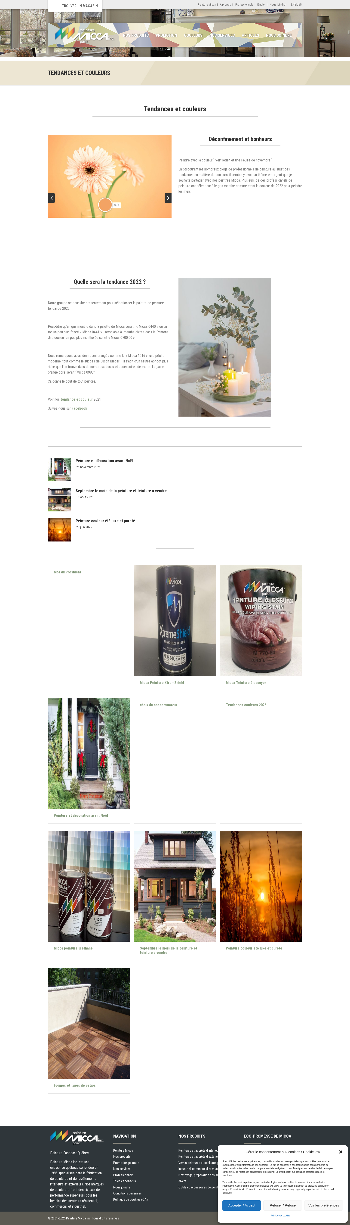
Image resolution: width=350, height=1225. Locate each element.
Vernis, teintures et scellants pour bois (204, 1163)
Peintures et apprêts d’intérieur (198, 1150)
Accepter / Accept (241, 1205)
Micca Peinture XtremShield (162, 683)
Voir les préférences (323, 1205)
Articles (250, 35)
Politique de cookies (280, 1215)
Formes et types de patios (75, 1085)
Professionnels (244, 4)
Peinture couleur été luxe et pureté (105, 520)
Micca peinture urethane (73, 948)
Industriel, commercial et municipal (201, 1169)
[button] (340, 1152)
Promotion (166, 35)
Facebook (80, 408)
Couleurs (193, 35)
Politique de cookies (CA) (130, 1199)
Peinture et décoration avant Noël (104, 460)
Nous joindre (277, 4)
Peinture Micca (207, 4)
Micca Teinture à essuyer (246, 683)
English (296, 4)
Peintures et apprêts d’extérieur (199, 1156)
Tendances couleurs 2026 (246, 705)
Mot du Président (67, 572)
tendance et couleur (77, 399)
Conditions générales (127, 1193)
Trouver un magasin (80, 6)
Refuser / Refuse (283, 1205)
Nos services (222, 35)
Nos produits (136, 35)
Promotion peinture (126, 1163)
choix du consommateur (159, 705)
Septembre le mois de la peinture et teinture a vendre (121, 490)
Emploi (261, 4)
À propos (225, 4)
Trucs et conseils (124, 1181)
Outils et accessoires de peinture (200, 1187)
